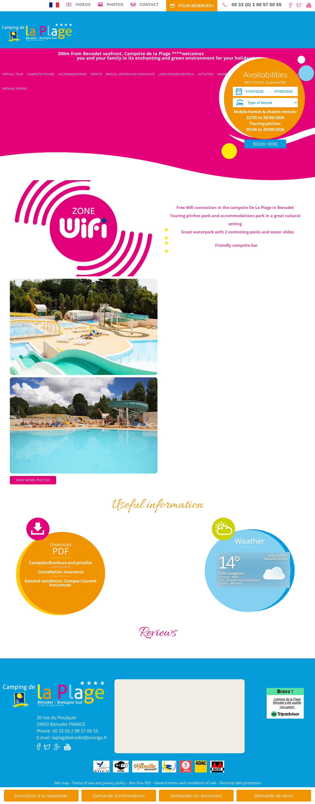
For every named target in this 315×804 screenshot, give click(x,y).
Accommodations (72, 74)
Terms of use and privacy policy (99, 782)
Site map (61, 782)
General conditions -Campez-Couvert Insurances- (60, 583)
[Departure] (285, 91)
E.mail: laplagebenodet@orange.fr (72, 737)
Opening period (14, 88)
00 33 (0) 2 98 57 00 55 (257, 4)
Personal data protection (240, 782)
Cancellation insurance (60, 572)
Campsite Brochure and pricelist (60, 562)
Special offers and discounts (130, 74)
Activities (205, 74)
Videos (83, 4)
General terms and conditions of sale (185, 782)
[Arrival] (255, 91)
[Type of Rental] (265, 102)
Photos (115, 4)
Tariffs (96, 74)
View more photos (33, 480)
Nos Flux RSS (140, 782)
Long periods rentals (176, 74)
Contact (149, 4)
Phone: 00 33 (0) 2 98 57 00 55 (67, 731)
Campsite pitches (40, 74)
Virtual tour (12, 74)
